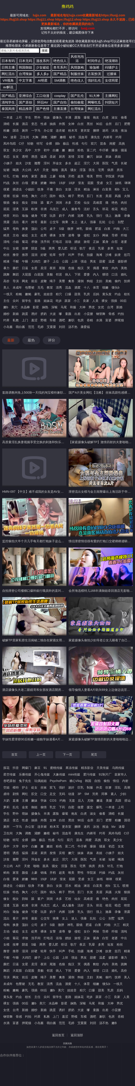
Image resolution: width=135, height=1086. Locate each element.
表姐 (118, 156)
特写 (40, 143)
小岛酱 (8, 327)
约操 (121, 176)
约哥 (119, 137)
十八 (87, 287)
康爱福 (85, 327)
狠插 (6, 202)
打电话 (57, 241)
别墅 (121, 222)
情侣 (116, 781)
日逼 (25, 268)
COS (53, 800)
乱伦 (16, 807)
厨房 (62, 156)
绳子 (53, 281)
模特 (16, 787)
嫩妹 (34, 800)
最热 (31, 340)
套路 (37, 301)
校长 (127, 294)
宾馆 (80, 156)
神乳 (79, 228)
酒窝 (77, 287)
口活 (115, 274)
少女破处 (42, 67)
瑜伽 (25, 215)
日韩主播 (8, 67)
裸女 (105, 301)
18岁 (72, 183)
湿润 (34, 255)
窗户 (49, 202)
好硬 (43, 255)
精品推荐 (25, 109)
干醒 (16, 261)
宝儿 (125, 189)
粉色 (80, 150)
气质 (115, 163)
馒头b (116, 287)
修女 (16, 202)
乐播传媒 (25, 774)
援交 (90, 807)
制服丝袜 (77, 74)
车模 (53, 320)
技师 (127, 281)
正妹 (96, 241)
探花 (6, 768)
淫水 (77, 189)
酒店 (25, 124)
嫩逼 (99, 800)
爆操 (115, 150)
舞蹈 (16, 274)
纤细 (124, 235)
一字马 (35, 130)
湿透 (16, 209)
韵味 (34, 202)
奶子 (62, 215)
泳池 (115, 130)
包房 (80, 320)
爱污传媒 (89, 774)
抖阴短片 (111, 102)
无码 (62, 794)
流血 (68, 287)
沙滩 (108, 255)
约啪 (117, 228)
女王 (109, 183)
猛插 (43, 156)
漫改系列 (42, 61)
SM (86, 794)
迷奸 (71, 787)
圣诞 (53, 156)
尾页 (94, 754)
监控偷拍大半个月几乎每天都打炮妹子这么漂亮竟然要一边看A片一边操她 (52, 541)
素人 (114, 794)
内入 (96, 274)
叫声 (71, 255)
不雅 (50, 189)
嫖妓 (77, 241)
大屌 (96, 163)
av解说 (8, 87)
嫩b (5, 307)
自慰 (71, 807)
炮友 (96, 117)
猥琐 (105, 274)
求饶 (34, 241)
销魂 (62, 176)
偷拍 (107, 781)
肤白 (59, 189)
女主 (34, 235)
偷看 (124, 117)
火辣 (127, 196)
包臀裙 (29, 287)
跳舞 (6, 274)
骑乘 (65, 222)
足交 (53, 794)
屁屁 (6, 209)
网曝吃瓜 (94, 102)
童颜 (68, 314)
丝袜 (43, 787)
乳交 (53, 807)
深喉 (54, 307)
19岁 (62, 183)
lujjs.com (39, 15)
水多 (68, 202)
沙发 (28, 163)
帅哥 (34, 222)
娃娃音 (48, 294)
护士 (25, 787)
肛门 (90, 196)
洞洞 (59, 202)
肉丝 (124, 202)
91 (45, 768)
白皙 (115, 241)
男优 (92, 307)
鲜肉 (25, 176)
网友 (25, 281)
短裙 (6, 170)
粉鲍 (19, 294)
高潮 (127, 787)
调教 (44, 137)
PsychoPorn (58, 781)
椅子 (71, 196)
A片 (36, 170)
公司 (43, 228)
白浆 (107, 228)
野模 (43, 320)
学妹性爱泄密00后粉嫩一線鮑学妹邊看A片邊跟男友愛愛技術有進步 (48, 739)
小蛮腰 (88, 314)
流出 (16, 222)
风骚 (118, 196)
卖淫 (43, 268)
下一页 (67, 754)
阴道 (34, 248)
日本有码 (8, 61)
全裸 (49, 143)
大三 (126, 228)
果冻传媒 (72, 768)
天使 (45, 170)
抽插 (53, 124)
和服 (73, 307)
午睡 (25, 261)
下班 (77, 274)
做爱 (80, 807)
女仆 (96, 235)
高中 (28, 150)
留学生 (26, 301)
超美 (80, 176)
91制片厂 (105, 774)
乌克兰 (54, 209)
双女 (6, 150)
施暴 (118, 215)
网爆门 (26, 768)
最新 (43, 222)
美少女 (17, 150)
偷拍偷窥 (77, 102)
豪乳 (37, 294)
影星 (36, 307)
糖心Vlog (75, 781)
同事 (104, 794)
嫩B (114, 1023)
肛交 (34, 794)
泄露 (6, 222)
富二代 (91, 150)
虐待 (6, 794)
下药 (62, 807)
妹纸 (118, 183)
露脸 (77, 117)
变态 (34, 124)
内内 (115, 268)
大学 (37, 150)
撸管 (16, 255)
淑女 (115, 117)
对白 (16, 215)
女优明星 (111, 80)
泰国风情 (8, 109)
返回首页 (58, 1035)
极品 (66, 143)
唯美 (90, 176)
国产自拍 (60, 102)
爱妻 (87, 274)
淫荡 (82, 170)
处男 (43, 235)
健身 (34, 215)
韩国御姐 (25, 67)
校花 (115, 209)
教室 (50, 287)
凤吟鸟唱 (9, 143)
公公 (111, 222)
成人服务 (68, 905)
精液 (6, 261)
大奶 (6, 800)
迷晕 (13, 137)
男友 (93, 261)
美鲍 (108, 281)
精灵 (6, 235)
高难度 (97, 202)
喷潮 (6, 196)
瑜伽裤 (94, 67)
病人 (68, 274)
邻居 (59, 274)
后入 (81, 800)
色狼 (71, 268)
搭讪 (127, 800)
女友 (16, 156)
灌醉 (53, 137)
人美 (95, 301)
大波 (53, 314)
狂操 (16, 196)
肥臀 (127, 124)
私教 (16, 320)
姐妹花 (48, 301)
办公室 (48, 130)
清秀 (59, 287)
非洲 (43, 209)
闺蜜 (112, 143)
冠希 (80, 215)
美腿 (109, 800)
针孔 (6, 176)
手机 (80, 255)
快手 (62, 255)
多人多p (42, 74)
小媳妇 (29, 189)
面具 (64, 170)
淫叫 (47, 163)
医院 (105, 163)
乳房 (87, 294)
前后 (34, 281)
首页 (14, 754)
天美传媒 (102, 768)
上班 (74, 261)
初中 (47, 150)
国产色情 (42, 109)
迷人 (84, 222)
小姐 (16, 241)
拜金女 (57, 163)
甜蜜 (102, 261)
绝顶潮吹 (111, 61)
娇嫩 (43, 183)
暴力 (6, 268)
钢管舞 (100, 314)
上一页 (41, 754)
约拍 (121, 314)
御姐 (34, 807)
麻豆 (37, 768)
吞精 (90, 320)
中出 (6, 248)
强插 (114, 301)
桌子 (53, 228)
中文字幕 (25, 80)
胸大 (34, 196)
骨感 (111, 314)
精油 (87, 189)
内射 (125, 781)
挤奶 (43, 314)
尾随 (62, 268)
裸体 (53, 235)
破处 (25, 235)
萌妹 (47, 117)
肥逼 (98, 228)
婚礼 (124, 274)
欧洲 (34, 209)
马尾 (64, 307)
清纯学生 (8, 102)
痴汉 (80, 268)
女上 (74, 222)
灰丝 (16, 183)
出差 (77, 314)
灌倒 (80, 281)
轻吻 (30, 143)
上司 (19, 117)
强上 (108, 215)
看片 (25, 222)
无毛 (40, 287)
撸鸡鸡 (67, 6)
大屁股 (26, 274)
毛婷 (40, 327)
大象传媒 (59, 774)
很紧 (6, 189)
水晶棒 (25, 307)
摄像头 (57, 117)
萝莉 (6, 807)
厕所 (25, 130)
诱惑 (34, 156)
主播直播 (60, 109)
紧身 (105, 241)
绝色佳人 (60, 61)
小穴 (43, 196)
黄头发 (107, 294)
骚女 (73, 170)
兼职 (71, 320)
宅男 (101, 170)
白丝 (80, 124)
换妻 (25, 228)
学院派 (110, 176)
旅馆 (87, 241)
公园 (65, 261)
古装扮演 (94, 74)
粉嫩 (6, 130)
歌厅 (82, 248)
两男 (52, 248)
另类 (95, 794)
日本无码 (25, 61)
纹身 (40, 189)
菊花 (25, 241)
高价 (6, 281)
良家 (86, 301)
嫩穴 (90, 156)
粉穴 (59, 294)
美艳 (124, 268)
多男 (110, 248)
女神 (71, 124)
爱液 (34, 183)
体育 (96, 287)
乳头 (90, 215)
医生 (92, 170)
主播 (25, 800)
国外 (53, 196)
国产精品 (60, 74)
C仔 (21, 143)
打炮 (16, 176)
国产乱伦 (77, 96)
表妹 (108, 156)
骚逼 (124, 150)
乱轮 (102, 222)
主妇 (99, 281)
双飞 (53, 787)
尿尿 (67, 301)
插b (57, 143)
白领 (25, 183)
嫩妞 (71, 150)
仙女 (87, 202)
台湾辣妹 (25, 74)
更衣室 (85, 130)
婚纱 (6, 314)
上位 (56, 261)
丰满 (68, 117)
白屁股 (39, 274)
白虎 (105, 117)
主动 (16, 235)
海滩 (99, 255)
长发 (99, 196)
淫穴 (87, 163)
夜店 (92, 248)
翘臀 (37, 163)
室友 (81, 183)
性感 (75, 143)
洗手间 (45, 241)
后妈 (96, 294)
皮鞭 (43, 281)
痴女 (25, 202)
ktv (5, 137)
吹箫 (108, 787)
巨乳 (80, 787)
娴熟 (45, 307)
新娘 (16, 314)
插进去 (17, 189)
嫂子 (47, 261)
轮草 (53, 255)
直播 (16, 800)
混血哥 (83, 137)
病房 (110, 170)
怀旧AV (42, 102)
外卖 (99, 787)
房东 (120, 170)
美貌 (50, 274)
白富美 (107, 189)
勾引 (84, 143)
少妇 (123, 794)
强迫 (84, 261)
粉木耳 (72, 130)
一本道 (8, 117)
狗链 (90, 281)
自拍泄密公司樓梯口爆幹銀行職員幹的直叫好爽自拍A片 (40, 590)
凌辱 (71, 235)
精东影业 (87, 768)
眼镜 (89, 228)
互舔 (25, 209)
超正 (77, 163)
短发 (120, 248)
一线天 (8, 294)
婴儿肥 (62, 248)
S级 (61, 228)
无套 (72, 800)
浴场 (68, 241)
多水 (68, 163)
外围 (62, 124)
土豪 (53, 176)
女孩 (68, 189)
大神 (82, 307)
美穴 (14, 307)
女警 (62, 235)
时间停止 (94, 61)
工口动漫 (42, 96)
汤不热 (72, 327)
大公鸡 (26, 170)
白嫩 (56, 150)
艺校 (77, 202)
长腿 (16, 124)
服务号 (76, 209)
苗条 (103, 143)
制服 (90, 787)
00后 (123, 301)
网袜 (105, 235)
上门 (25, 320)
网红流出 (8, 74)
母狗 (16, 228)
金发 (25, 807)
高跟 (118, 800)
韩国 (88, 781)
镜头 (62, 196)
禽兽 (71, 281)
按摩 (25, 248)
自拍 (97, 781)
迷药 (105, 130)
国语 (16, 130)
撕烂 (16, 268)
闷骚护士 (111, 67)
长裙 (124, 163)
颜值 (43, 176)
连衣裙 (60, 130)
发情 (71, 156)
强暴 (93, 222)
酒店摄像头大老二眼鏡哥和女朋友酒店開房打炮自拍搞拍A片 (43, 689)
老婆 (124, 241)
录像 (127, 215)
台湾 (110, 307)
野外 (37, 117)
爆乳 (99, 807)
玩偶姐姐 (40, 781)
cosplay (60, 96)
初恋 (6, 156)
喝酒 (16, 170)
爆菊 (87, 117)
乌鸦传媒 (118, 768)
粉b (117, 189)
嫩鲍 (28, 294)
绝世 (6, 215)
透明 (25, 156)
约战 (6, 183)
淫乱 (118, 787)
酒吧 (62, 320)
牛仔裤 (103, 150)
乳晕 (101, 248)
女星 (34, 268)
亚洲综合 (25, 96)
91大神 (94, 96)
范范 (31, 327)
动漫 (71, 794)
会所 (109, 124)
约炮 (63, 800)
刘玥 (62, 327)
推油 (124, 130)
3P (79, 794)
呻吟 (53, 183)
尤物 (90, 800)
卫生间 (24, 137)
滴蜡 (6, 124)
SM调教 (60, 80)
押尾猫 (119, 320)
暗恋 (124, 209)
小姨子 (8, 163)
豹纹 (105, 268)
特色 (25, 196)
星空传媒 (9, 774)
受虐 (100, 183)
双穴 (94, 143)
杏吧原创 (9, 781)
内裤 (71, 215)
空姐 (6, 787)
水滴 (99, 320)
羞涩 (34, 320)
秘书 (72, 137)
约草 (6, 320)
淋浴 (96, 189)
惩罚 (127, 255)
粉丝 (6, 255)
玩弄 (53, 215)
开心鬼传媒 (42, 774)
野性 (99, 176)
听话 (73, 248)
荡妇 (34, 228)
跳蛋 (25, 314)
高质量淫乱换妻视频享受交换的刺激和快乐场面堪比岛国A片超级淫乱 (49, 442)
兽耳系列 (60, 67)
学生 (28, 117)
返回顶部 (77, 1035)
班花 (105, 209)
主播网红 (111, 96)
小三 (77, 301)
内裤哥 (107, 137)
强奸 (62, 787)
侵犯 (87, 235)
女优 (101, 307)
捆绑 (96, 130)
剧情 (16, 794)
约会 (118, 294)
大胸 (35, 137)
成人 (65, 209)
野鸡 (80, 196)
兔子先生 (25, 781)
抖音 (16, 768)
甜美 (77, 294)
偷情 (43, 807)
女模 (16, 248)
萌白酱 (20, 327)
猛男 (6, 228)
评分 (51, 340)
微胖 (70, 228)
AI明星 (43, 80)
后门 (118, 124)
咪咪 (128, 183)
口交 (43, 794)
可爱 (43, 215)
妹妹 (99, 156)
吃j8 (58, 301)
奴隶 (118, 255)
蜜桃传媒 (56, 768)
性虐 (43, 124)
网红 (25, 794)
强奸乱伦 (94, 80)
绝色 (115, 202)
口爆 (68, 294)
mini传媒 (74, 774)
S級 (43, 248)
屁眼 (90, 183)
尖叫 (16, 301)
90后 (99, 124)
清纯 (6, 241)
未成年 (17, 287)
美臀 (62, 281)
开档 (71, 176)
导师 (115, 235)
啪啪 (55, 170)
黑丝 (90, 124)
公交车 (54, 222)
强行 (99, 215)
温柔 (111, 261)
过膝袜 (112, 74)
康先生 (95, 137)
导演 (16, 281)
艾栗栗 (51, 327)
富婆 (108, 320)
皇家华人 (120, 774)
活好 (87, 209)
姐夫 (19, 163)
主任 (6, 301)
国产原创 (25, 102)
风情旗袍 (77, 67)
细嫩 (105, 287)
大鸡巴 (35, 261)
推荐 (25, 255)
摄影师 (122, 261)
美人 (6, 287)
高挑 (122, 143)
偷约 (118, 281)
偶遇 (96, 268)
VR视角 (8, 80)
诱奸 (34, 314)
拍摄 (90, 255)
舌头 (96, 209)
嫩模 (63, 137)
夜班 (53, 268)
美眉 (108, 196)
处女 (34, 787)
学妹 (43, 800)
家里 (34, 176)
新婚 (119, 307)
